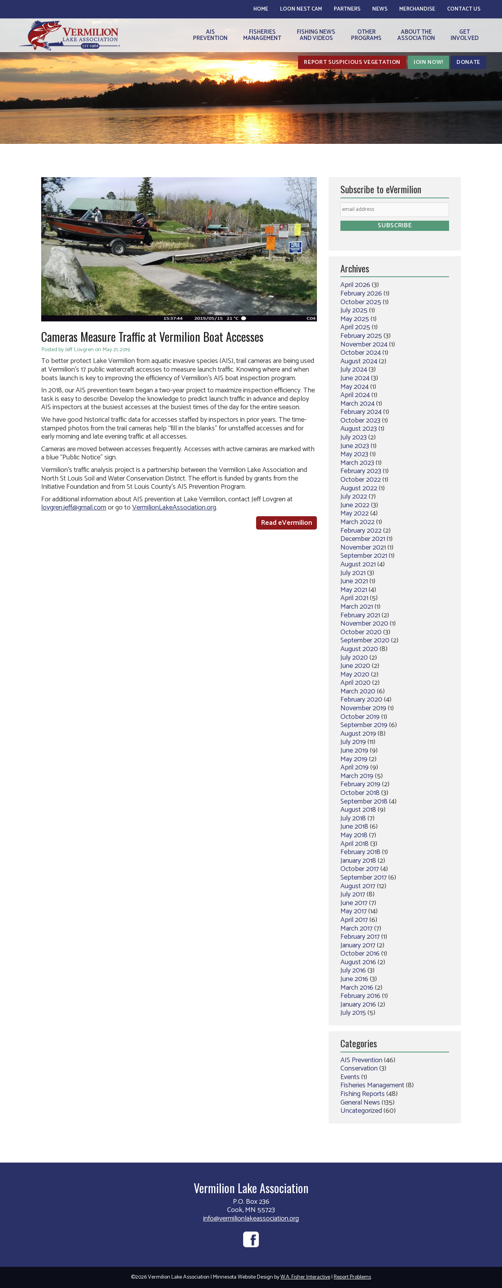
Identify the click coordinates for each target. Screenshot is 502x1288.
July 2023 (353, 437)
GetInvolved (464, 35)
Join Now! (428, 62)
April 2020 (355, 683)
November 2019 (363, 708)
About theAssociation (416, 35)
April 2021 (354, 598)
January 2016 (358, 1004)
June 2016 (354, 979)
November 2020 (364, 623)
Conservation (359, 1068)
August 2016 (358, 962)
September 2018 (363, 801)
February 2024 (361, 412)
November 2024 (363, 344)
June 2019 (354, 750)
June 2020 (355, 666)
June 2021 (354, 581)
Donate (468, 62)
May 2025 (354, 319)
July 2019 (353, 742)
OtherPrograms (366, 35)
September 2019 (363, 725)
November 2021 (363, 547)
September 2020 (364, 640)
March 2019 (356, 776)
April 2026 (355, 285)
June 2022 (354, 505)
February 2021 (360, 615)
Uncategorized (361, 1111)
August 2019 (358, 734)
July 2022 (353, 497)
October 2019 (360, 717)
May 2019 (353, 759)
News (379, 9)
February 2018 (360, 852)
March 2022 (357, 522)
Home (260, 9)
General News (360, 1102)
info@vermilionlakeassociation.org (251, 1219)
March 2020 (357, 691)
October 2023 (360, 420)
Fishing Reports (362, 1094)
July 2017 (352, 894)
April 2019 (354, 767)
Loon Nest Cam (301, 9)
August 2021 (358, 564)
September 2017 (363, 877)
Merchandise (417, 9)
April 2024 (355, 395)
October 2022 (360, 480)
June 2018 (354, 827)
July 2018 (353, 818)
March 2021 (356, 607)
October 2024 (360, 353)
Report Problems (352, 1277)
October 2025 (360, 302)
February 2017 (360, 937)
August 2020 (359, 649)
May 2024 (354, 387)
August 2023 (358, 429)
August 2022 (358, 488)
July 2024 (353, 370)
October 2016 (360, 954)
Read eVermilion (286, 523)
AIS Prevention (361, 1060)
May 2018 (353, 835)
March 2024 (357, 404)
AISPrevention (210, 35)
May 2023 (354, 454)
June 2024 (354, 378)
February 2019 (360, 784)
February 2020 (361, 700)
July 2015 (353, 1013)
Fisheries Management (372, 1085)
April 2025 (355, 327)
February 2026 (361, 293)
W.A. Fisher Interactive (305, 1277)
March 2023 (357, 463)
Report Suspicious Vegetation (352, 62)
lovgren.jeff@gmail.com (73, 507)
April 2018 (354, 844)
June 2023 (354, 446)
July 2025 (353, 310)
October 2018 (360, 793)
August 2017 (357, 886)
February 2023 (360, 471)
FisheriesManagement (262, 35)
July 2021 (353, 573)
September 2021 (363, 556)
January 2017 (357, 945)
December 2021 (362, 539)
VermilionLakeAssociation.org (174, 507)
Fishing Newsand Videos (316, 35)
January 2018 (358, 861)
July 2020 (354, 658)
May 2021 (353, 590)
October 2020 (361, 632)
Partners (347, 9)
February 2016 (360, 996)
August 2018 (358, 810)
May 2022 (354, 513)
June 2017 (353, 903)
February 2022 (361, 531)
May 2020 (354, 674)
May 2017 (353, 911)
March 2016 (356, 988)
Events (350, 1077)
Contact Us (463, 9)
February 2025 (361, 336)
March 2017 (356, 928)
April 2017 (354, 920)
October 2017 (359, 869)
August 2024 (358, 361)
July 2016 (353, 970)
